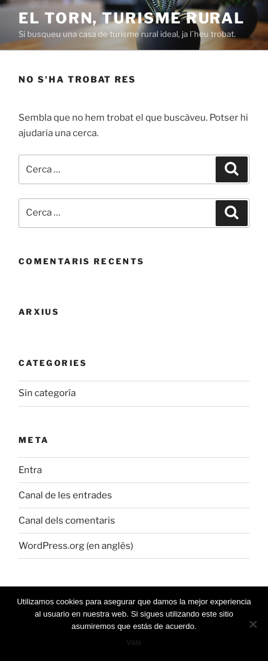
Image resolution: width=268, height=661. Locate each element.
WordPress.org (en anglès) (75, 545)
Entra (30, 470)
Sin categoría (47, 393)
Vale (134, 642)
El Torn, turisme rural (131, 18)
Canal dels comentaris (66, 520)
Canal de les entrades (65, 495)
